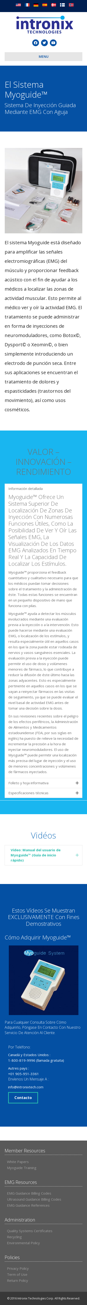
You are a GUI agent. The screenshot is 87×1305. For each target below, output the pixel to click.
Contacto (23, 1097)
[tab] (43, 855)
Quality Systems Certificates (29, 1230)
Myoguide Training (21, 1167)
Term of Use (17, 1274)
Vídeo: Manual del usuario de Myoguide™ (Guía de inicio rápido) (36, 855)
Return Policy (17, 1280)
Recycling (14, 1236)
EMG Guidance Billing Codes (29, 1193)
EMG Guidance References (28, 1205)
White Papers (18, 1161)
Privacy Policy (18, 1268)
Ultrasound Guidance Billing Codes (34, 1199)
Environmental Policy (23, 1243)
